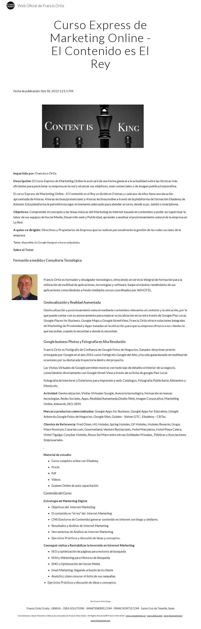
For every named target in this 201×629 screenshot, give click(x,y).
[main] (100, 44)
